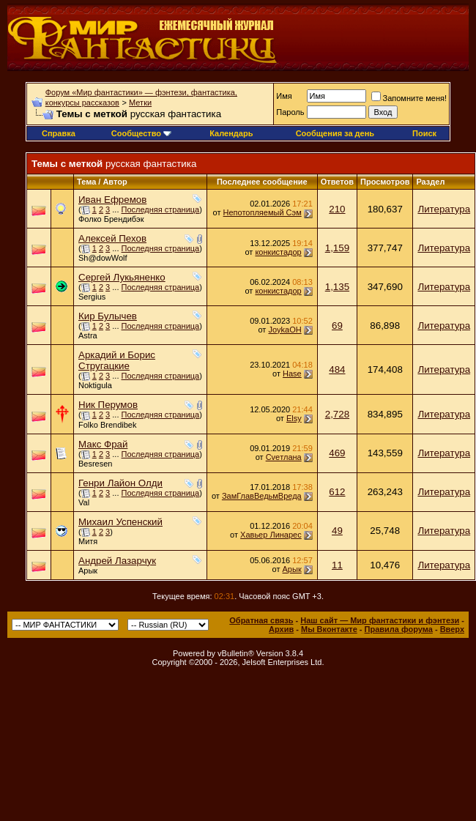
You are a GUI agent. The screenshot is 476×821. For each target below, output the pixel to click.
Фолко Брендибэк (111, 219)
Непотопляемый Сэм (262, 212)
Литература (443, 209)
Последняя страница (161, 209)
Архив (281, 629)
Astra (87, 335)
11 (337, 565)
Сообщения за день (335, 133)
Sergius (91, 296)
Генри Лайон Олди (120, 483)
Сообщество (141, 133)
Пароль (290, 112)
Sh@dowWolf (102, 257)
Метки (140, 102)
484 (337, 369)
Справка (58, 133)
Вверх (452, 629)
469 (337, 452)
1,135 (337, 286)
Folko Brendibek (107, 424)
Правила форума (399, 629)
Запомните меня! (409, 98)
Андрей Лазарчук (117, 560)
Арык (87, 570)
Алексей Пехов (112, 238)
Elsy (294, 418)
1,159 (337, 247)
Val (83, 502)
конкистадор (278, 252)
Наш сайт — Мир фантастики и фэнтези (379, 620)
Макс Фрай (102, 444)
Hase (292, 373)
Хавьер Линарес (271, 534)
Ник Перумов (108, 404)
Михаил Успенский (120, 521)
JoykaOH (284, 329)
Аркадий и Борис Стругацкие (116, 360)
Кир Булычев (107, 316)
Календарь (231, 133)
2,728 (337, 414)
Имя (283, 96)
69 (337, 325)
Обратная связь (261, 620)
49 (337, 530)
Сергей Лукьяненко (122, 277)
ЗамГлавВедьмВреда (262, 495)
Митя (87, 541)
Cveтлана (284, 457)
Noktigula (95, 385)
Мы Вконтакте (329, 629)
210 (337, 209)
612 (337, 491)
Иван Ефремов (112, 199)
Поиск (424, 133)
